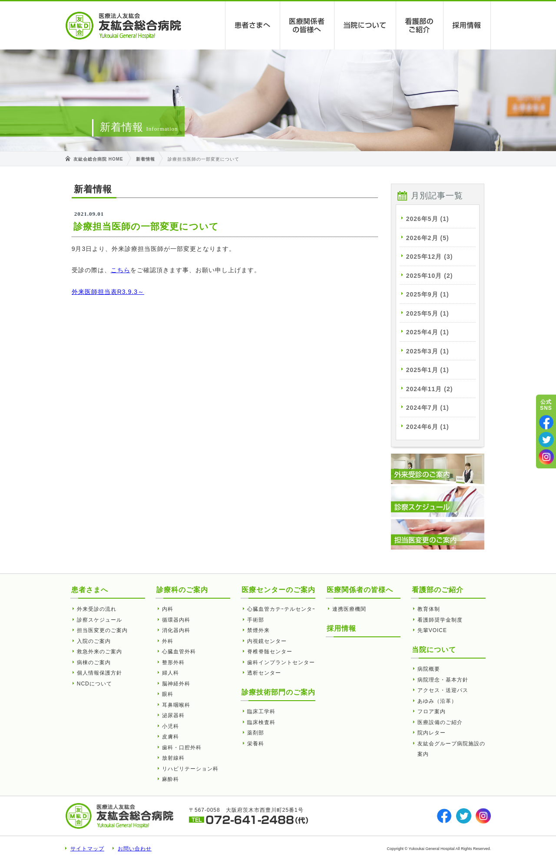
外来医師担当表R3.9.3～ (108, 291)
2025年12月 (429, 256)
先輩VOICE (432, 630)
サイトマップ (87, 849)
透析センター (264, 673)
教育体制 (428, 609)
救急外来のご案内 (99, 652)
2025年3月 (427, 351)
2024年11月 (429, 388)
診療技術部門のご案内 (278, 692)
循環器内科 (176, 620)
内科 (167, 609)
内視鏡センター (267, 641)
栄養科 (255, 744)
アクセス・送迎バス (442, 690)
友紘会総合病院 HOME (98, 159)
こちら (120, 270)
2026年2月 (427, 237)
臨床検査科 (261, 722)
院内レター (431, 733)
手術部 (255, 620)
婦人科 (170, 673)
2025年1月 (427, 369)
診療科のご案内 (182, 589)
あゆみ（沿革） (437, 701)
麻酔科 (170, 779)
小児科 (170, 726)
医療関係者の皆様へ (307, 25)
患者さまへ (252, 25)
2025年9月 (427, 294)
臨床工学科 (261, 711)
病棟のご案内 (94, 662)
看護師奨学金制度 (440, 620)
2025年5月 (427, 313)
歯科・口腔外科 (182, 747)
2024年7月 (427, 407)
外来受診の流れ (96, 609)
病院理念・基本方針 (442, 680)
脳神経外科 (176, 684)
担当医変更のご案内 (102, 630)
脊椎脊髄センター (269, 652)
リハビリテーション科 (190, 769)
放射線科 (173, 758)
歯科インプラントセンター (281, 662)
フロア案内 (431, 711)
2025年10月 (429, 275)
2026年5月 (427, 218)
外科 (167, 641)
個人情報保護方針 (99, 673)
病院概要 (428, 669)
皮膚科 (170, 737)
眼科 (167, 694)
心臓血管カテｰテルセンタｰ (281, 609)
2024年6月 (427, 426)
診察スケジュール (99, 620)
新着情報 (145, 159)
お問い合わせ (135, 849)
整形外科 (173, 662)
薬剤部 (255, 733)
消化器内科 (176, 630)
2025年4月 (427, 332)
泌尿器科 (173, 715)
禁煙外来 (258, 630)
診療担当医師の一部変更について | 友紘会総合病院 (123, 25)
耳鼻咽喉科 (176, 705)
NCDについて (94, 684)
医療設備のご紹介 (440, 722)
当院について (365, 25)
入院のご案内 (94, 641)
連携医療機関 (349, 609)
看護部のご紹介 (419, 25)
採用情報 (467, 25)
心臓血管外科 (179, 652)
